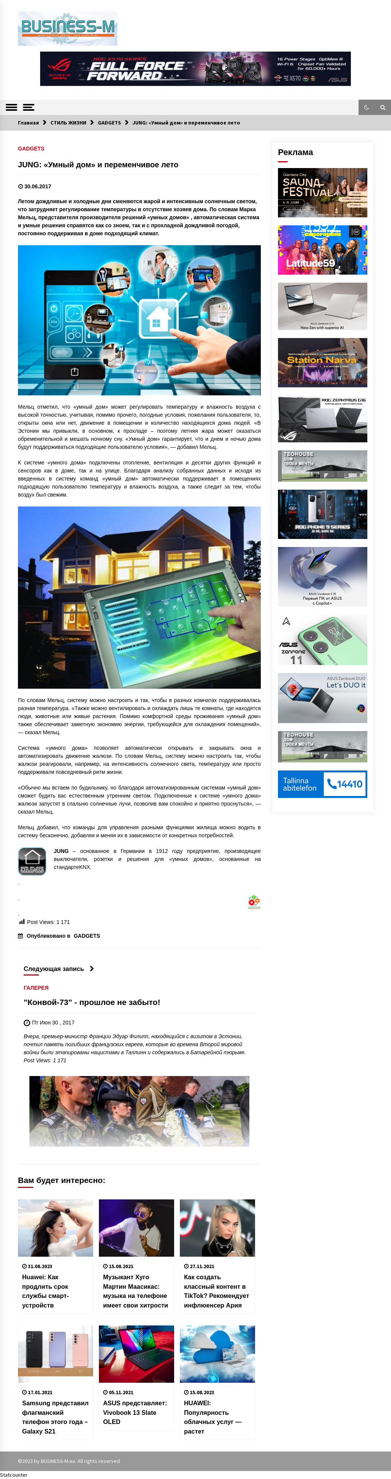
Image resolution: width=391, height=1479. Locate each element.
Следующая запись (59, 968)
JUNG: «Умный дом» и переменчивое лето (98, 164)
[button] (367, 107)
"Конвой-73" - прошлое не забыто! (92, 1002)
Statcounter (13, 1474)
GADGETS (31, 148)
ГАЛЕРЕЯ (36, 987)
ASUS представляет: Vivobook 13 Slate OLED (135, 1412)
